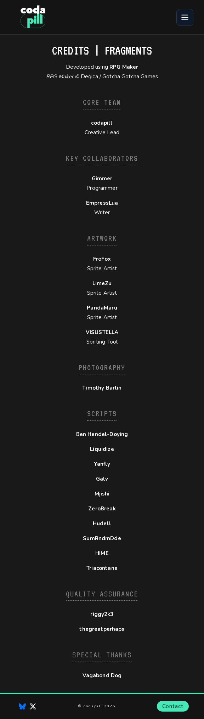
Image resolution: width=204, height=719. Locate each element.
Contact (172, 706)
